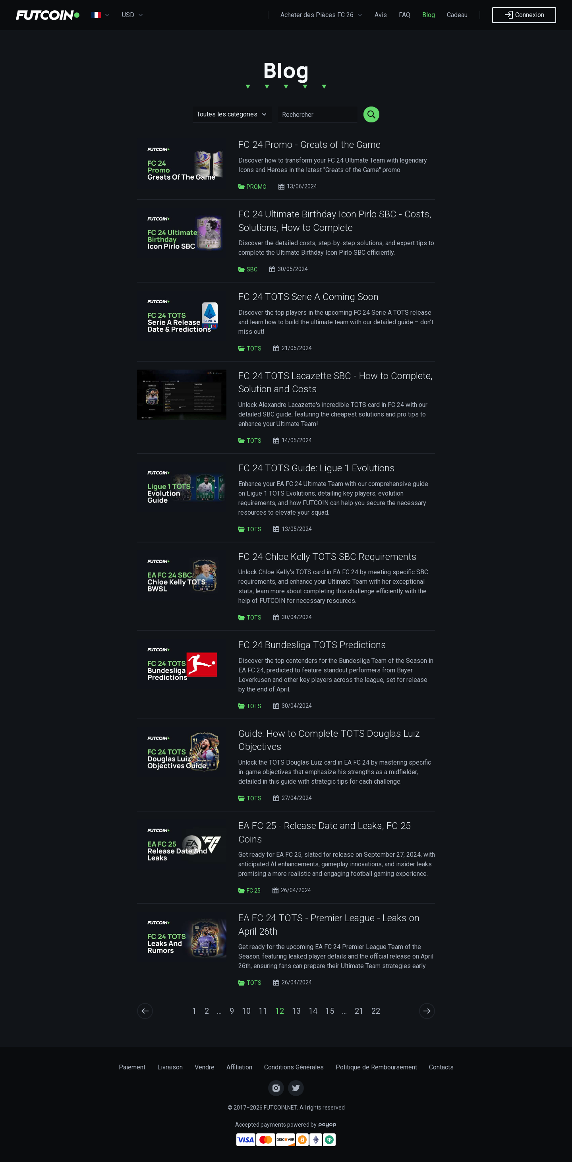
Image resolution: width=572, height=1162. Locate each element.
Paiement (132, 1067)
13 (296, 1011)
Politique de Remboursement (376, 1067)
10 (246, 1011)
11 (263, 1011)
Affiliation (239, 1067)
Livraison (170, 1067)
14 (313, 1011)
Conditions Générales (294, 1067)
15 (329, 1011)
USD (132, 15)
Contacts (441, 1067)
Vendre (204, 1067)
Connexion (524, 14)
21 (359, 1011)
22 (375, 1011)
